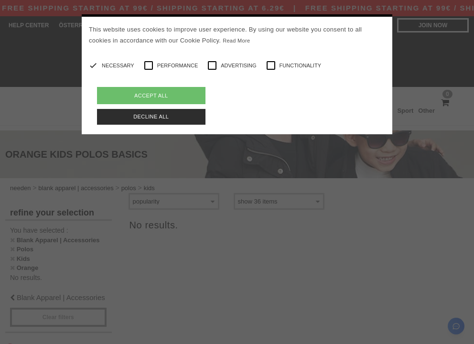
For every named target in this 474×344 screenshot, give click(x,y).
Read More (236, 40)
